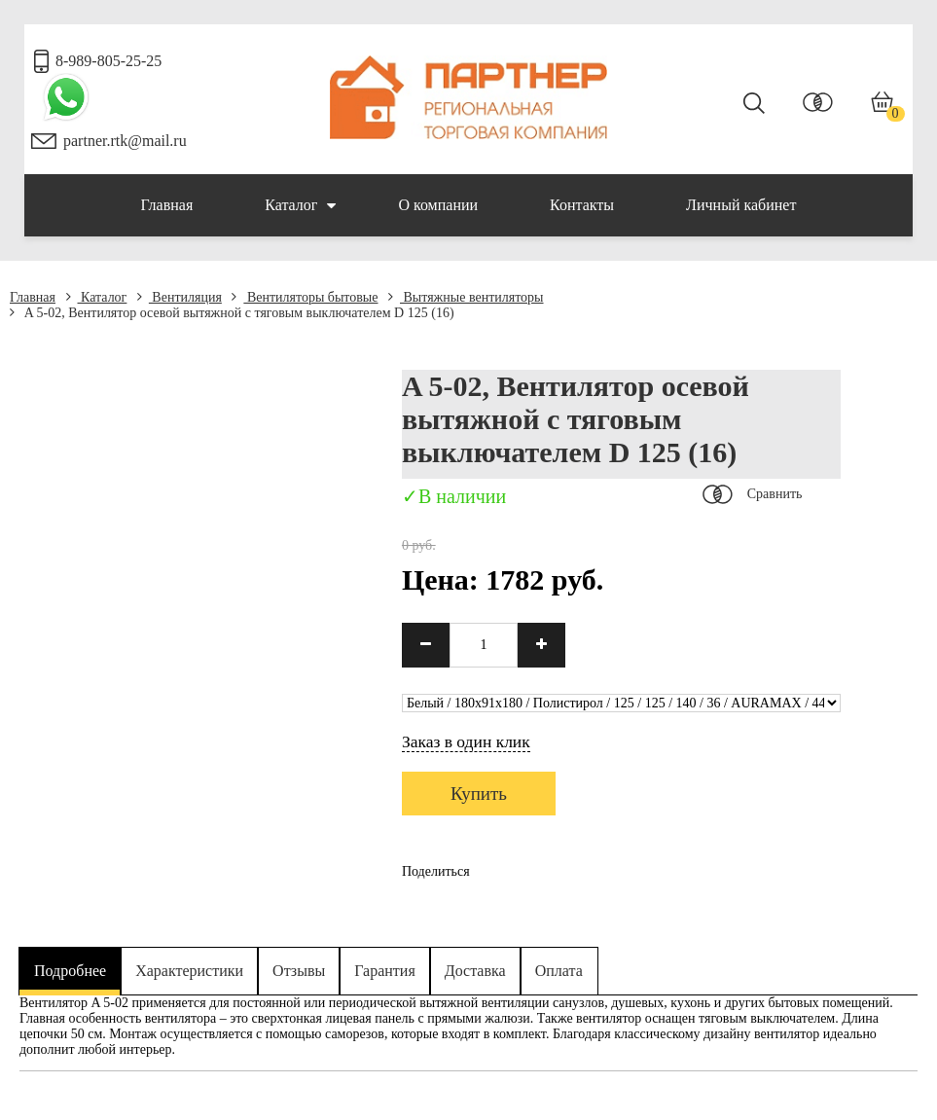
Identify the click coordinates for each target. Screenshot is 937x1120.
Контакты (582, 205)
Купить (478, 793)
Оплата (559, 970)
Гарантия (384, 970)
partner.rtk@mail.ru (125, 140)
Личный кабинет (741, 205)
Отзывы (298, 970)
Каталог (300, 205)
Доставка (475, 970)
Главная (167, 205)
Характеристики (189, 970)
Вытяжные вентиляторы (466, 297)
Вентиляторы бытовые (305, 297)
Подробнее (70, 970)
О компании (438, 205)
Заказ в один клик (466, 741)
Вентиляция (179, 297)
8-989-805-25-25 (108, 61)
